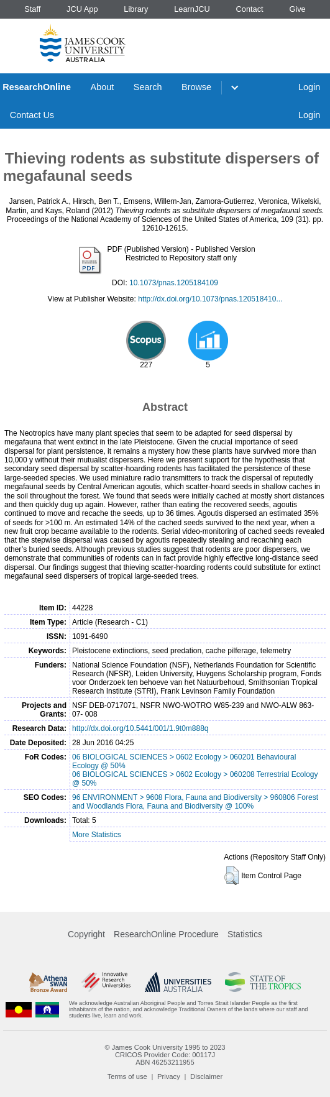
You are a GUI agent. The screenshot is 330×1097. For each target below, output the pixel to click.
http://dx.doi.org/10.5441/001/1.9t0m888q (140, 728)
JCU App (82, 9)
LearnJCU (192, 9)
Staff (32, 9)
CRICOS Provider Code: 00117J (165, 1054)
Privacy (168, 1076)
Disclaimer (206, 1076)
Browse (196, 87)
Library (136, 9)
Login (309, 87)
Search (148, 87)
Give (297, 9)
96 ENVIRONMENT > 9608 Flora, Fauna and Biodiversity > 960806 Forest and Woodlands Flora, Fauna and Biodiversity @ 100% (195, 801)
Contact (250, 9)
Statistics (244, 934)
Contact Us (32, 115)
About (102, 87)
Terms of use (127, 1076)
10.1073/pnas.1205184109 (173, 282)
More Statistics (96, 834)
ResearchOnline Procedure (166, 934)
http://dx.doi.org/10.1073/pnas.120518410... (210, 299)
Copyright (86, 934)
